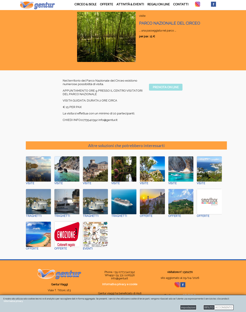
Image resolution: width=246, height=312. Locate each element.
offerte (106, 4)
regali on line (158, 4)
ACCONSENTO (223, 307)
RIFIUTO (209, 307)
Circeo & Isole (85, 4)
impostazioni (188, 307)
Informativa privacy (13, 301)
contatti (180, 4)
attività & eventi (130, 4)
